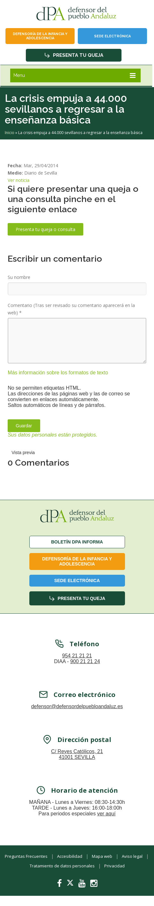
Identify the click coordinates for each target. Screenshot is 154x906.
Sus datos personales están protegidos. (52, 435)
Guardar (24, 425)
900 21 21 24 (85, 662)
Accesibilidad (69, 856)
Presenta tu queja (73, 55)
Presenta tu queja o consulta (45, 229)
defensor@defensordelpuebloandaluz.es (77, 707)
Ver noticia (18, 180)
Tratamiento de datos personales (62, 866)
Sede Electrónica (112, 36)
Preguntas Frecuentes (26, 856)
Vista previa (23, 452)
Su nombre (19, 277)
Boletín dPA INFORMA (77, 541)
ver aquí (106, 814)
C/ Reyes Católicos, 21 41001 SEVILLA (77, 755)
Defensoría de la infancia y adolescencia (40, 36)
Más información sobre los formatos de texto (58, 372)
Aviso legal (132, 856)
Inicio (9, 132)
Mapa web (102, 856)
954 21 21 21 (77, 656)
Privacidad (114, 866)
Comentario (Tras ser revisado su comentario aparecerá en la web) (71, 309)
